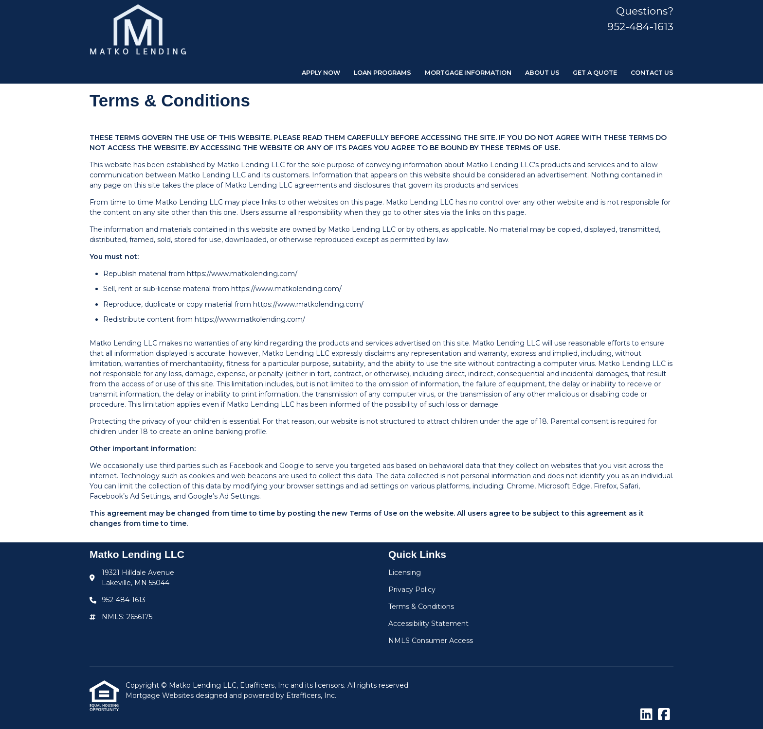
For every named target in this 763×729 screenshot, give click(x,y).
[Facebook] (664, 715)
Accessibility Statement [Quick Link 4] (428, 623)
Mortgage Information (468, 72)
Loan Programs (382, 72)
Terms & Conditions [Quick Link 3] (421, 606)
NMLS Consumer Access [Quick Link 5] (430, 640)
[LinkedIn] (646, 715)
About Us (542, 72)
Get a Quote (595, 72)
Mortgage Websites (161, 695)
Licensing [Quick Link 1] (404, 572)
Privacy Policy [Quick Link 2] (412, 589)
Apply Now (321, 72)
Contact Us (652, 72)
